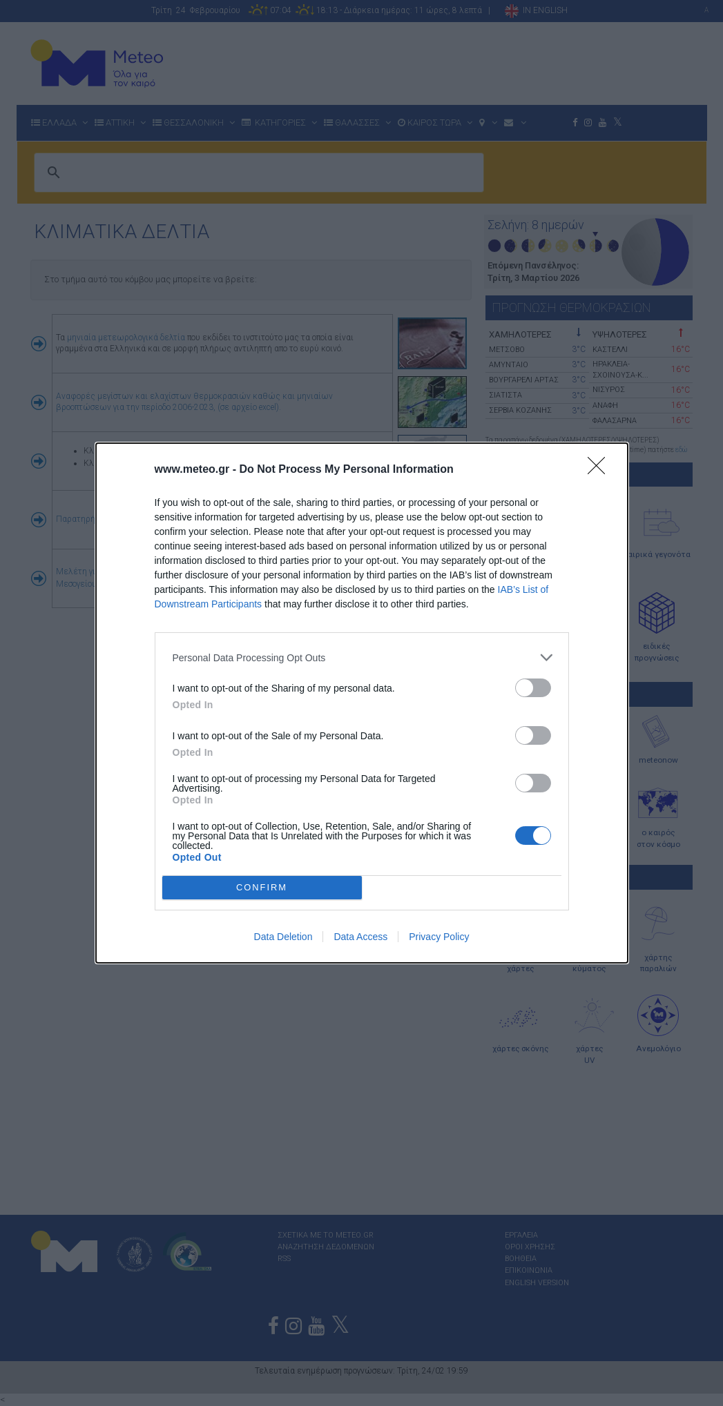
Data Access (360, 936)
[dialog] (362, 703)
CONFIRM (262, 887)
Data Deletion (283, 936)
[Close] (601, 470)
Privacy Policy (439, 936)
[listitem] (362, 657)
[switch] (533, 687)
